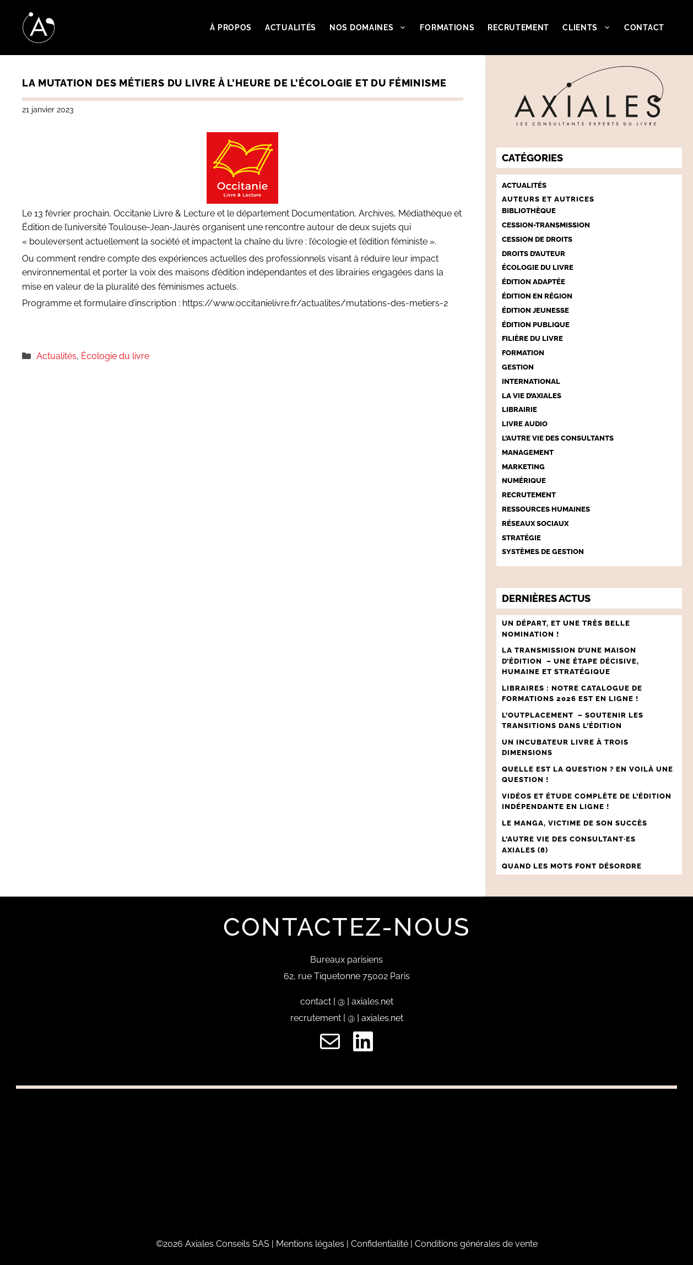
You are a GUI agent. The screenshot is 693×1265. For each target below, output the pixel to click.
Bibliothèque (529, 211)
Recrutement (518, 27)
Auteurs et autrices (548, 199)
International (531, 381)
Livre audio (525, 424)
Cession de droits (537, 239)
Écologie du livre (115, 356)
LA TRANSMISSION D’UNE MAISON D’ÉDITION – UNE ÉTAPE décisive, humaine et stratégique (570, 661)
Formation (523, 353)
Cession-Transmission (546, 225)
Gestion (518, 367)
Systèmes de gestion (543, 551)
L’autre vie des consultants (558, 438)
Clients (590, 27)
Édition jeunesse (535, 310)
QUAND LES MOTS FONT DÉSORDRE (573, 866)
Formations (447, 27)
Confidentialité (379, 1244)
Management (528, 452)
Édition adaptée (533, 282)
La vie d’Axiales (531, 396)
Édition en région (537, 296)
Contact (644, 27)
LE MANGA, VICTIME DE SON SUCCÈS (574, 823)
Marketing (523, 467)
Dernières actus (546, 598)
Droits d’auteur (533, 253)
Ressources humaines (546, 509)
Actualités (290, 27)
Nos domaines (371, 27)
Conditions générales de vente (476, 1244)
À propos (231, 27)
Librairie (519, 409)
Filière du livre (532, 338)
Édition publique (536, 325)
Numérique (524, 480)
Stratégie (521, 538)
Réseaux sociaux (535, 523)
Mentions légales (310, 1244)
